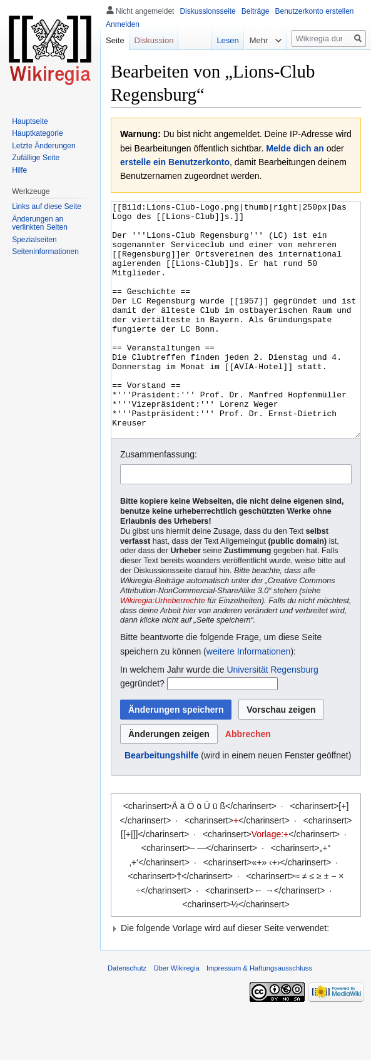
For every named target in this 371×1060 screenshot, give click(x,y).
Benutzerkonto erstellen (314, 11)
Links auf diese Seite (46, 206)
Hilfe (19, 170)
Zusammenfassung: (158, 501)
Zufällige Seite (35, 157)
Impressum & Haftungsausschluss (259, 1015)
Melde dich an (295, 148)
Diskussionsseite (207, 11)
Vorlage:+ (270, 881)
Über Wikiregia (176, 1015)
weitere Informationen (248, 698)
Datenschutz (127, 1015)
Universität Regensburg (272, 716)
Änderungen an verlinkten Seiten (40, 223)
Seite (115, 40)
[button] (248, 781)
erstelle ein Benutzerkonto (175, 162)
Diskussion (154, 40)
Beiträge (255, 11)
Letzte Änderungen (43, 145)
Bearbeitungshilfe (161, 802)
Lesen (221, 40)
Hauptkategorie (37, 133)
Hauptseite (30, 121)
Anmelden (123, 24)
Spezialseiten (34, 239)
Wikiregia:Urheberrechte (162, 647)
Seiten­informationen (45, 251)
